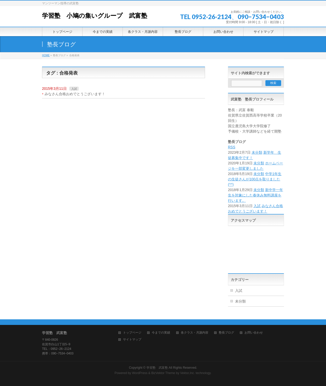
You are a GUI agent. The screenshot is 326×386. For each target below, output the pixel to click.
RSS (231, 147)
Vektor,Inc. (187, 373)
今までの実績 (161, 332)
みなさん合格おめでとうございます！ (75, 94)
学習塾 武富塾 (157, 367)
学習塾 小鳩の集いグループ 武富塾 (94, 15)
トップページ (132, 332)
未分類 (257, 152)
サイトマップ (132, 339)
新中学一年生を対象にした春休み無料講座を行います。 (255, 195)
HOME (46, 55)
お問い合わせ (253, 332)
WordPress (139, 373)
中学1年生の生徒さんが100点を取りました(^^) (254, 179)
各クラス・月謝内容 (194, 332)
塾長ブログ (226, 332)
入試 (74, 88)
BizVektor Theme (163, 373)
